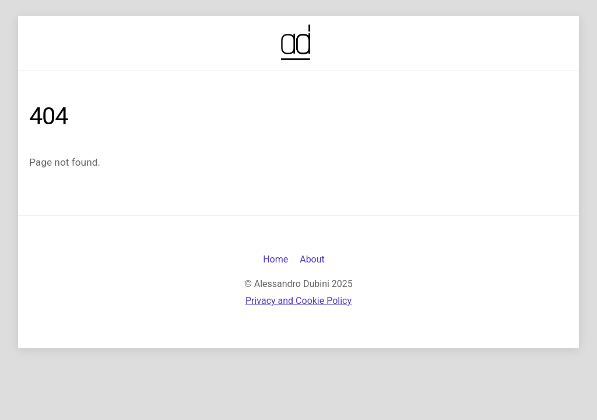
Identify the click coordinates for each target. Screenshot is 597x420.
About (312, 259)
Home (275, 259)
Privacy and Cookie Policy (298, 300)
